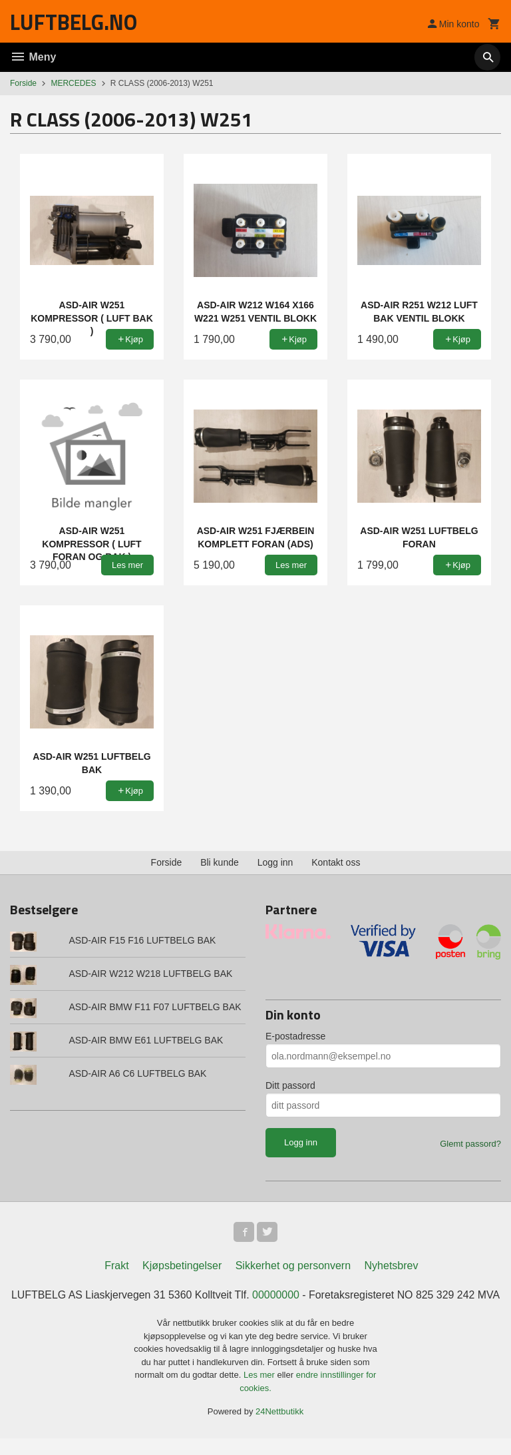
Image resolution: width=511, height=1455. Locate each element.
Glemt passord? (470, 1144)
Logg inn (275, 862)
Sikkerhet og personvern (293, 1267)
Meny (33, 57)
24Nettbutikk (279, 1429)
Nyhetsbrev (392, 1267)
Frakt (116, 1267)
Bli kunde (219, 862)
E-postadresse (295, 1036)
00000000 (288, 1296)
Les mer (260, 1392)
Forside (23, 83)
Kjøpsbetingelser (182, 1267)
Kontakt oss (335, 862)
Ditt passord (290, 1085)
